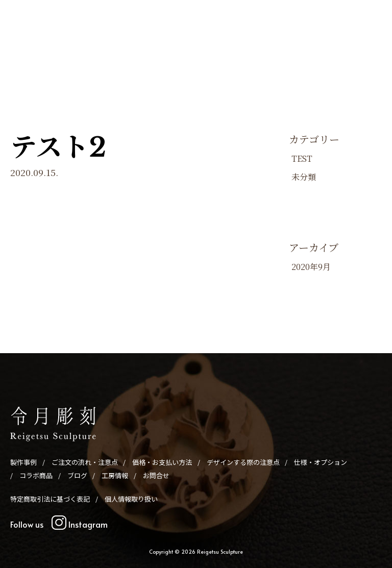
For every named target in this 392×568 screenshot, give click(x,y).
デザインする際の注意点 (233, 50)
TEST (301, 158)
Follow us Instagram (59, 524)
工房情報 (174, 65)
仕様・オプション (304, 50)
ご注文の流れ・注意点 (88, 50)
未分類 (303, 177)
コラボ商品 (356, 50)
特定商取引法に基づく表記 (50, 499)
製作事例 (33, 50)
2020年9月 (311, 267)
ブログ (143, 65)
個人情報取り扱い (131, 499)
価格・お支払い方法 (159, 50)
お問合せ (209, 65)
